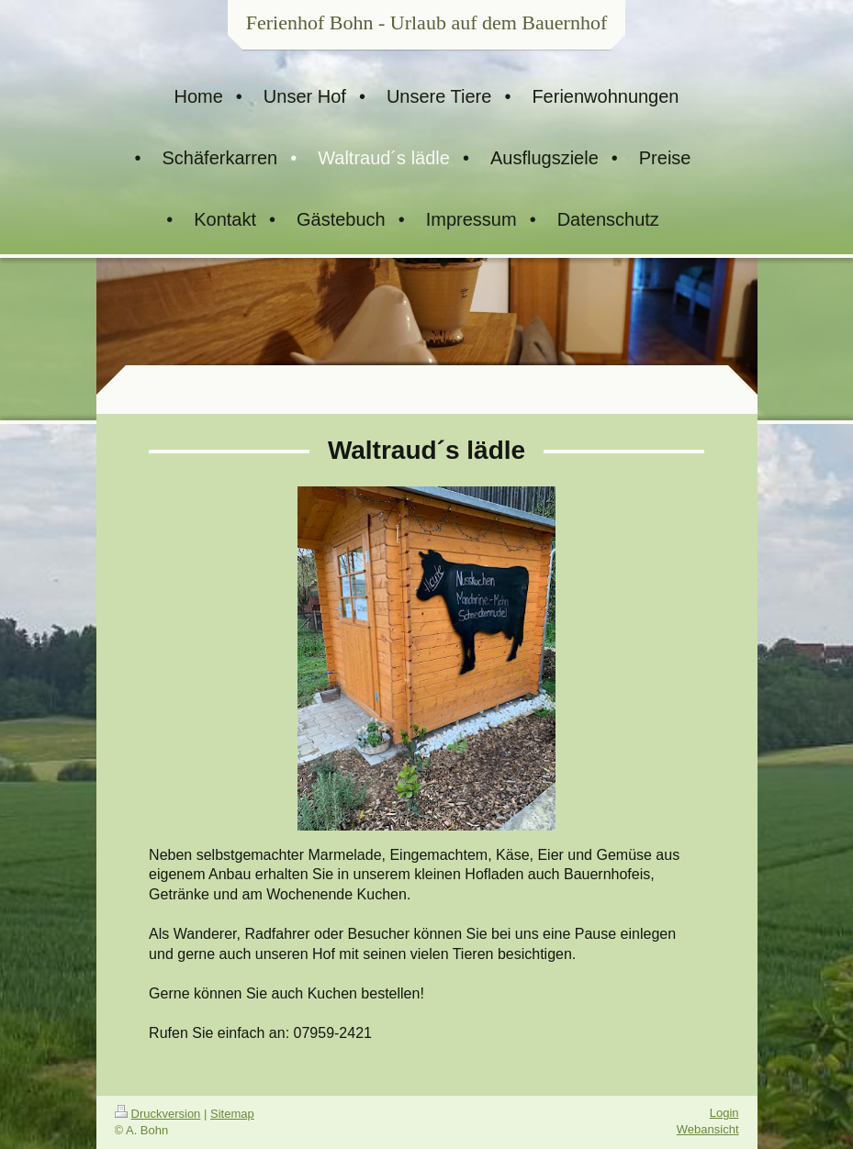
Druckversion (158, 1114)
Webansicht (708, 1129)
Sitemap (232, 1114)
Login (724, 1113)
